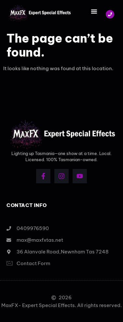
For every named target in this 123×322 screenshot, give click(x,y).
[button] (94, 11)
